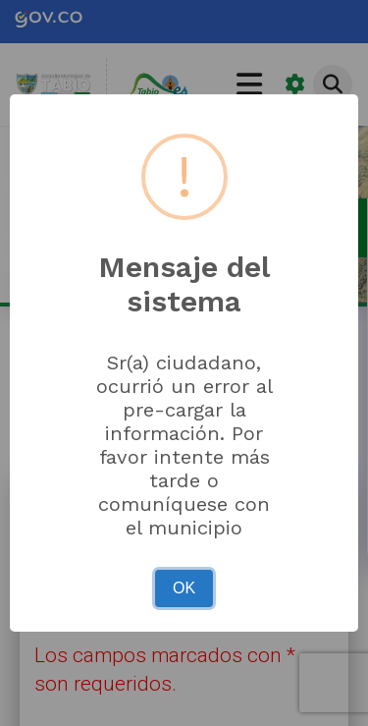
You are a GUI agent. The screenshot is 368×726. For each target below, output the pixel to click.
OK (184, 588)
